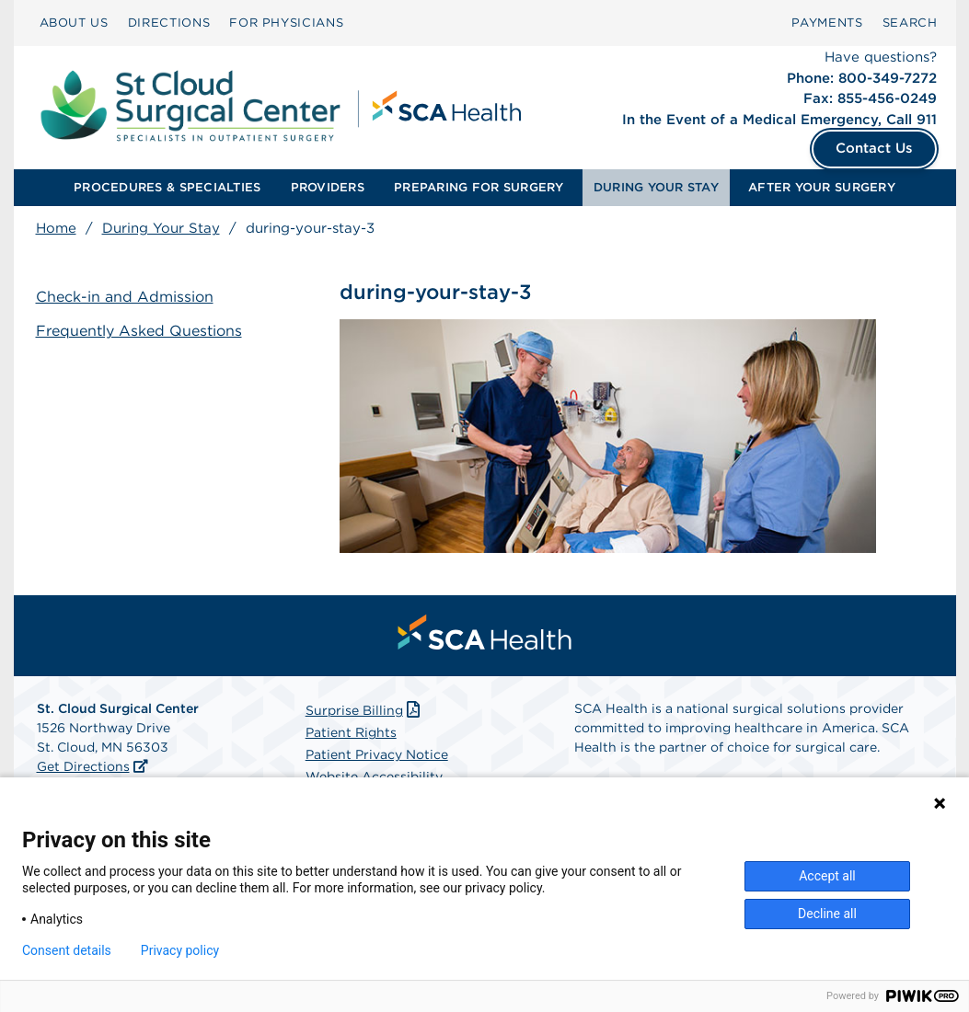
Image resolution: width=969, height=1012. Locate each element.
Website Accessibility (374, 776)
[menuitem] (74, 23)
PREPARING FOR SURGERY (478, 187)
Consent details (66, 950)
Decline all (827, 913)
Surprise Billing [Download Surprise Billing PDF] (365, 710)
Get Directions (83, 766)
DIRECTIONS (169, 22)
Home (56, 228)
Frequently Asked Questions (139, 330)
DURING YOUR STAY (656, 187)
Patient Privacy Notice (377, 754)
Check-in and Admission (124, 296)
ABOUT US (74, 22)
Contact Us (874, 148)
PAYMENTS (826, 22)
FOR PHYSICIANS (286, 22)
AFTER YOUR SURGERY (821, 187)
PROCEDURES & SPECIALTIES (167, 187)
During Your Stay (161, 228)
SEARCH (910, 22)
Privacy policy (180, 950)
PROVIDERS (327, 187)
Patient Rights (351, 732)
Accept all (827, 875)
